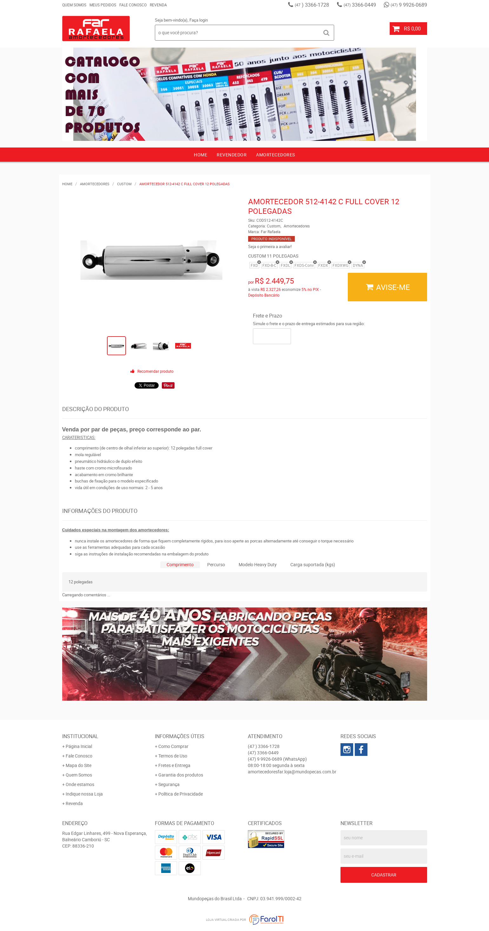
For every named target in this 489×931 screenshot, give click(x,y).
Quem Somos (74, 4)
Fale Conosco (133, 4)
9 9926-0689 (409, 4)
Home (200, 155)
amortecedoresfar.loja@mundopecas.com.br (292, 772)
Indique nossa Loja (84, 794)
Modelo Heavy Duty (258, 564)
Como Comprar (173, 746)
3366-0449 (360, 4)
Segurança (169, 784)
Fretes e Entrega (174, 765)
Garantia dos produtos (180, 775)
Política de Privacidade (180, 794)
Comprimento (180, 564)
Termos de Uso (172, 756)
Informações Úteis (179, 736)
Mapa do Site (78, 765)
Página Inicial (79, 746)
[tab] (180, 564)
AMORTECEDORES (275, 155)
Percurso (216, 564)
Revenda (158, 4)
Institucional (80, 736)
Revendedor (232, 155)
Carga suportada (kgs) (312, 564)
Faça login (198, 20)
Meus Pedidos (102, 4)
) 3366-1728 (312, 4)
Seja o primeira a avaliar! (270, 246)
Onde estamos (80, 784)
